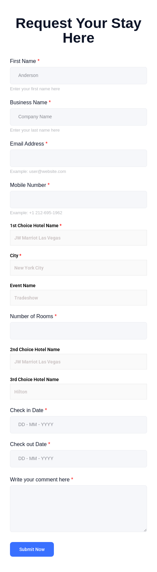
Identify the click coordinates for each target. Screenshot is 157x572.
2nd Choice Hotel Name (35, 349)
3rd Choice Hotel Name (34, 379)
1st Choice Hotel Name (36, 225)
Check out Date (30, 444)
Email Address (29, 144)
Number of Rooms (33, 316)
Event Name (23, 285)
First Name (25, 61)
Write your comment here (41, 479)
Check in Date (28, 410)
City (15, 255)
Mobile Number (30, 185)
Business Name (30, 102)
